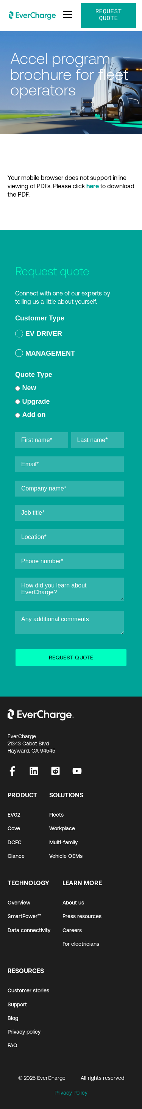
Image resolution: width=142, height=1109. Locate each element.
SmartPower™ (24, 916)
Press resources (81, 916)
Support (17, 1004)
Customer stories (28, 990)
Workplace (62, 828)
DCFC (15, 842)
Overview (19, 903)
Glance (16, 856)
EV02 (14, 815)
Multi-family (63, 842)
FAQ (12, 1045)
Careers (72, 930)
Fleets (56, 815)
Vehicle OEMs (66, 856)
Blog (13, 1018)
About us (73, 903)
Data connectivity (29, 930)
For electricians (80, 944)
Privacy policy (24, 1032)
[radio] (69, 335)
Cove (14, 828)
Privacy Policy (71, 1093)
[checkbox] (69, 345)
